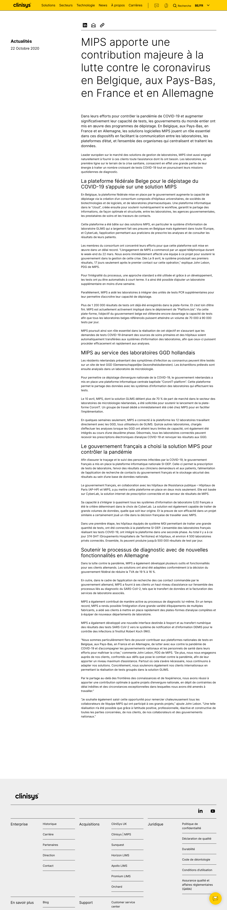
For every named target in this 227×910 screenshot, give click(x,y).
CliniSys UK (119, 824)
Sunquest (117, 845)
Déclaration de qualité (196, 838)
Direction (49, 855)
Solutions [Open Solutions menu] (48, 5)
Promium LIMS (121, 876)
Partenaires (50, 845)
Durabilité (188, 849)
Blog (46, 902)
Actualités (21, 41)
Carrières (135, 5)
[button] (183, 5)
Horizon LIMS (120, 855)
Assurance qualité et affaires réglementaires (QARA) (197, 885)
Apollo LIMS (119, 865)
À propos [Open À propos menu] (118, 5)
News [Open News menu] (103, 5)
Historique (49, 824)
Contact (157, 6)
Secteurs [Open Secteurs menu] (66, 5)
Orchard (116, 886)
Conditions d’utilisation (197, 870)
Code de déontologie (196, 859)
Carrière (48, 834)
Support (166, 6)
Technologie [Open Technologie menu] (85, 5)
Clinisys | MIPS (121, 834)
